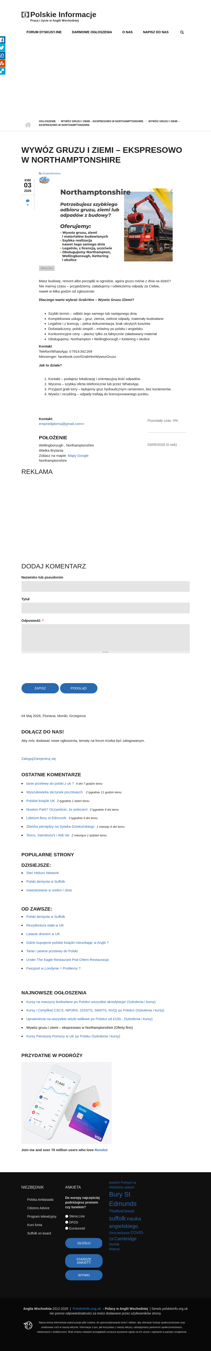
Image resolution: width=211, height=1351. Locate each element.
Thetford (116, 1211)
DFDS (73, 1222)
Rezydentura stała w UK (45, 925)
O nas (127, 32)
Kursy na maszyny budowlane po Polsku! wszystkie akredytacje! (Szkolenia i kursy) (91, 1002)
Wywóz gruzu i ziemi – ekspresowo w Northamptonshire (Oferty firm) (79, 1027)
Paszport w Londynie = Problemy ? (53, 968)
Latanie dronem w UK (43, 934)
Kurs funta (34, 1225)
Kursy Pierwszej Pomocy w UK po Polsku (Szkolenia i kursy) (73, 1036)
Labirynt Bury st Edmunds (46, 818)
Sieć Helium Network (42, 873)
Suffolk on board (39, 1233)
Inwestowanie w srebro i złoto (49, 890)
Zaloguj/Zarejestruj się (38, 759)
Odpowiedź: (32, 620)
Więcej (114, 1249)
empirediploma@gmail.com (61, 424)
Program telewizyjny (42, 1216)
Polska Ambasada (40, 1199)
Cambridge (125, 1238)
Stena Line (77, 1216)
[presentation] (57, 667)
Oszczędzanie (119, 1233)
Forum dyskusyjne (44, 32)
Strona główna (27, 125)
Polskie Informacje (63, 14)
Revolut (101, 1150)
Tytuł (25, 599)
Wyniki (84, 1275)
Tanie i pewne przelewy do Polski (52, 951)
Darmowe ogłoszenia (92, 32)
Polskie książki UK (40, 801)
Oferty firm (47, 268)
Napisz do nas (156, 32)
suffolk (117, 1218)
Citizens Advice (38, 1208)
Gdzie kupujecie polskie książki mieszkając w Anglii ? (67, 943)
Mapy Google (78, 456)
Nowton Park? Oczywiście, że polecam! (57, 809)
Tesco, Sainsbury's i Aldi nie (48, 835)
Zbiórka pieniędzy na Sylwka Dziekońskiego (60, 826)
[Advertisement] (105, 84)
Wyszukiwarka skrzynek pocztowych (55, 792)
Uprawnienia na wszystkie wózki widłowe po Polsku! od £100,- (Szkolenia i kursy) (89, 1019)
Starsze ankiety (83, 1260)
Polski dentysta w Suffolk (45, 881)
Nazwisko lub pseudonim (42, 577)
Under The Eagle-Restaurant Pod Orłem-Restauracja (67, 960)
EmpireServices (52, 173)
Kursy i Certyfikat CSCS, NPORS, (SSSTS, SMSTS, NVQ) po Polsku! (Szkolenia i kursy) (95, 1010)
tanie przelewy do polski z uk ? (50, 783)
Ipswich (114, 1182)
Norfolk (114, 1244)
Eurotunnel (77, 1228)
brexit (129, 1211)
